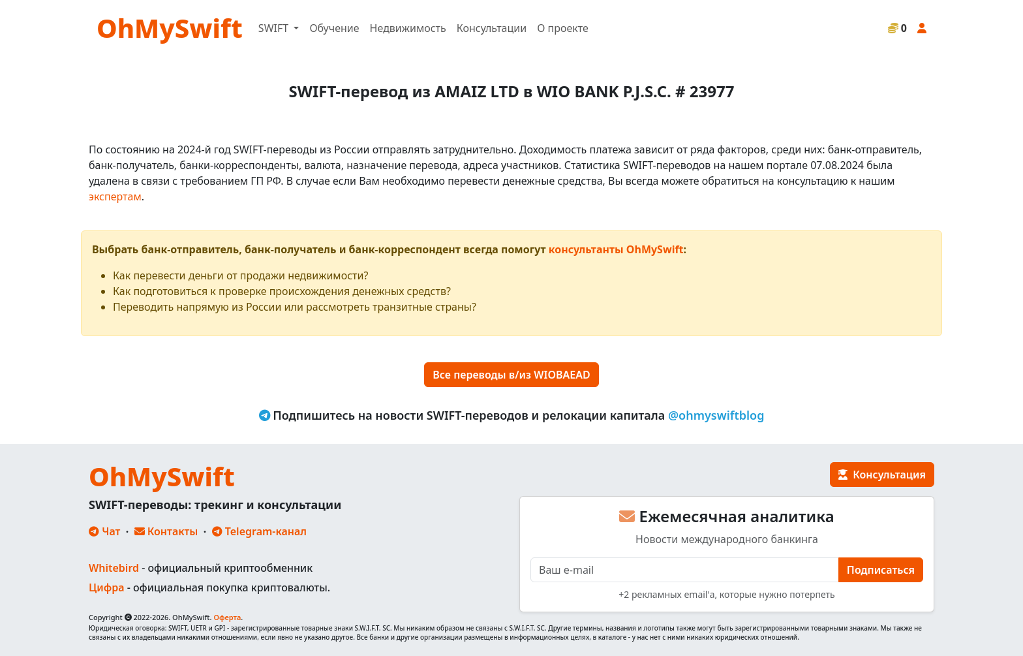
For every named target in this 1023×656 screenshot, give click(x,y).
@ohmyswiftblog (716, 415)
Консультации (492, 28)
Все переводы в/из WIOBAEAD (511, 374)
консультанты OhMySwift (616, 249)
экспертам (115, 196)
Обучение (334, 28)
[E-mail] (684, 569)
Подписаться (881, 570)
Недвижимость (408, 28)
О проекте (562, 28)
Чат (104, 531)
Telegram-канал (259, 531)
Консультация (882, 474)
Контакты (166, 531)
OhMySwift (170, 28)
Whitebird (114, 568)
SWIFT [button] (274, 28)
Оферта (227, 617)
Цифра (106, 587)
